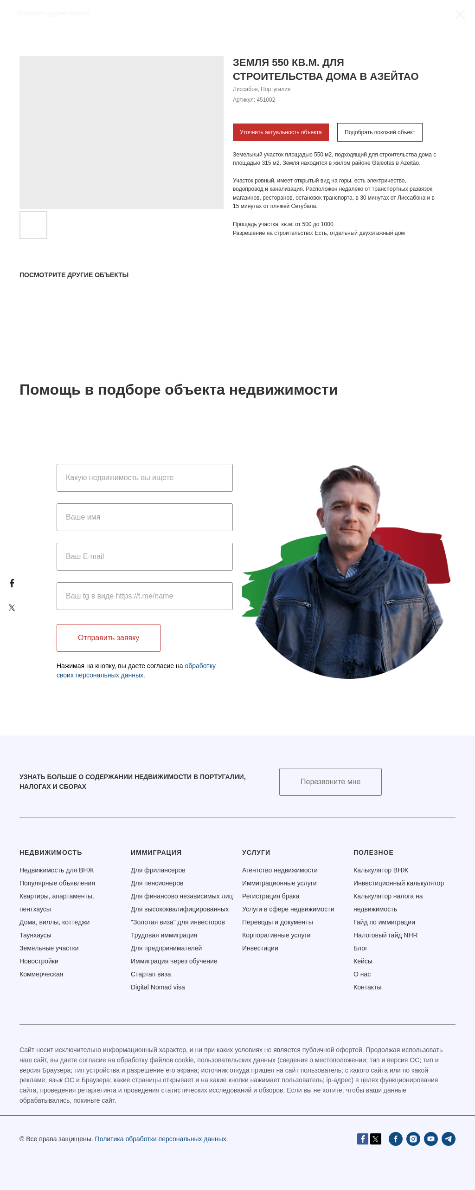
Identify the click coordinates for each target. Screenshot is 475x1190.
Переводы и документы (277, 922)
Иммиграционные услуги (279, 883)
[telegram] (449, 1139)
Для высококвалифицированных (180, 909)
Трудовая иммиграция (164, 935)
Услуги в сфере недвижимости (288, 909)
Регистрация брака (271, 896)
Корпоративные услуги (276, 935)
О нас (362, 974)
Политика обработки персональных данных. (161, 1139)
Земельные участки (49, 948)
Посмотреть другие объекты (52, 13)
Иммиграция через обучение (174, 961)
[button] (330, 782)
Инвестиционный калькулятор (398, 883)
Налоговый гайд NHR (385, 935)
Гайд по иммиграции (384, 922)
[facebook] (396, 1139)
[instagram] (413, 1139)
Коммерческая (41, 974)
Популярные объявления (57, 883)
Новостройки (38, 961)
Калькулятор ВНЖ (380, 870)
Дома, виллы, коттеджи (54, 922)
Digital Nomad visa (158, 987)
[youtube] (431, 1139)
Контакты (367, 987)
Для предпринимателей (166, 948)
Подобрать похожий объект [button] (380, 132)
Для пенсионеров (157, 883)
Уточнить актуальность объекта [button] (281, 132)
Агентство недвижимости (280, 870)
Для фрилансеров (158, 870)
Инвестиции (260, 948)
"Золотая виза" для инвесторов (178, 922)
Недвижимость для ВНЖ (56, 870)
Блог (360, 948)
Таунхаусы (35, 935)
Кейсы (362, 961)
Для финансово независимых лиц (182, 896)
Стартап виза (151, 974)
